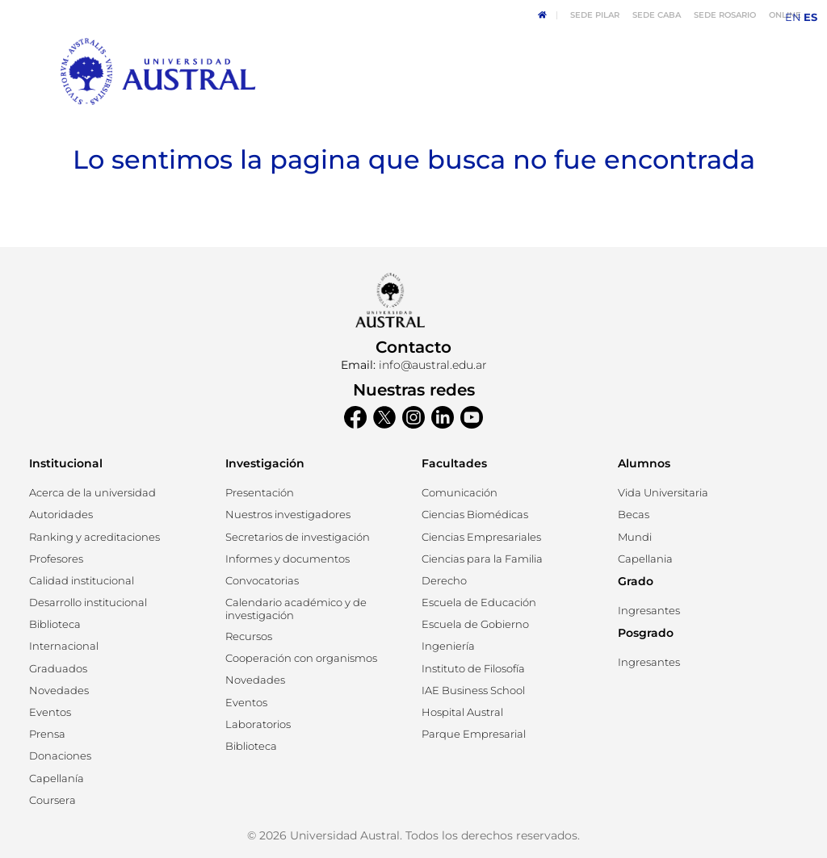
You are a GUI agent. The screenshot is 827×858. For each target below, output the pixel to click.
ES (810, 17)
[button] (61, 515)
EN (793, 17)
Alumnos (644, 463)
